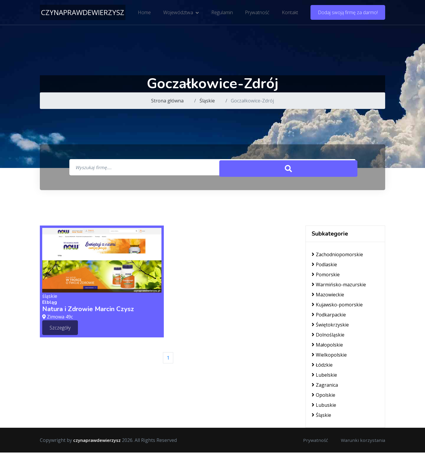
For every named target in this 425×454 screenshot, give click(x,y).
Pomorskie (326, 276)
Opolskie (323, 396)
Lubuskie (324, 406)
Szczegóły (60, 329)
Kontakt (289, 13)
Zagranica (325, 386)
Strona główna (167, 100)
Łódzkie (322, 366)
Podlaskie (324, 266)
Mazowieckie (328, 296)
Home (145, 13)
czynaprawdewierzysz (82, 13)
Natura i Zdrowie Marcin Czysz (88, 310)
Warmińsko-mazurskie (339, 286)
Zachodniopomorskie (337, 256)
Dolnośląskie (328, 336)
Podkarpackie (329, 316)
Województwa (182, 13)
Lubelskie (324, 376)
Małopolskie (327, 346)
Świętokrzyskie (330, 326)
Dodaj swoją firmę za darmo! (348, 13)
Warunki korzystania (362, 441)
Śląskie (207, 100)
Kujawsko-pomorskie (337, 306)
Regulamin (222, 13)
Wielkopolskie (329, 356)
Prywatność (257, 13)
